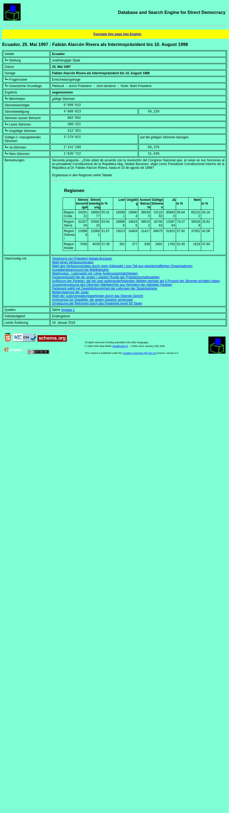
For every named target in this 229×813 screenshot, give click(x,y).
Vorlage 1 (68, 310)
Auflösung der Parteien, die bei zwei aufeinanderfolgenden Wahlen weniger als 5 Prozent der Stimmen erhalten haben (136, 281)
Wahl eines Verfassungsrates (72, 262)
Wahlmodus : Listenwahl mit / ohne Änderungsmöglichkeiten (95, 273)
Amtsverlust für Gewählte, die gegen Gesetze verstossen (92, 300)
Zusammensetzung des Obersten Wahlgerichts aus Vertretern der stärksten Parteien (112, 285)
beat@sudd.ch (120, 346)
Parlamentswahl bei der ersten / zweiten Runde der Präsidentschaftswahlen (105, 277)
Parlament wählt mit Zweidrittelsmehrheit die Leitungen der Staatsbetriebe (104, 288)
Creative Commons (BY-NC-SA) (140, 353)
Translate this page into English (117, 34)
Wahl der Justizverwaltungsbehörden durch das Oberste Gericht (97, 296)
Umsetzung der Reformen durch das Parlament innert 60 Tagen (97, 303)
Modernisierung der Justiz (70, 292)
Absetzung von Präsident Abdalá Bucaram (82, 258)
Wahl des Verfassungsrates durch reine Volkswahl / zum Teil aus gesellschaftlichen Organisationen (122, 266)
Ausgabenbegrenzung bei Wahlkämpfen (80, 270)
